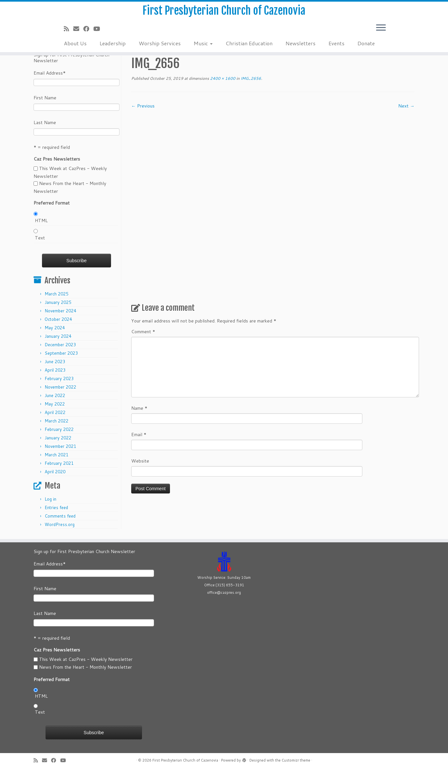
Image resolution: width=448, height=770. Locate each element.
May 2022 (55, 404)
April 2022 (55, 412)
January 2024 (58, 336)
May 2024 (55, 328)
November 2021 (60, 446)
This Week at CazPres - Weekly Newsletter (86, 659)
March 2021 (56, 455)
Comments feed (60, 516)
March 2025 (56, 294)
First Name (45, 97)
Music (203, 48)
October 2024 (58, 319)
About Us (75, 48)
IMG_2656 (250, 78)
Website (140, 461)
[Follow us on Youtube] (98, 33)
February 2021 (59, 463)
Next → (406, 106)
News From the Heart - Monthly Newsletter (85, 667)
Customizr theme (296, 760)
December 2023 (60, 345)
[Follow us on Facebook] (88, 33)
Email (139, 434)
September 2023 (61, 353)
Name (139, 408)
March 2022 (56, 421)
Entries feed (56, 507)
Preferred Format (52, 203)
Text (40, 238)
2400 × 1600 (222, 78)
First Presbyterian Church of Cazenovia (224, 13)
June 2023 (55, 361)
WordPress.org (60, 524)
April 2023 (55, 370)
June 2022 (55, 395)
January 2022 (58, 438)
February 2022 (59, 429)
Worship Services (160, 48)
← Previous (143, 106)
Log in (50, 499)
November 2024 (60, 311)
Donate (366, 48)
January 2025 (58, 302)
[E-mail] (78, 33)
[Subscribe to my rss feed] (68, 33)
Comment (143, 331)
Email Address (50, 73)
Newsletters (300, 48)
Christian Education (249, 48)
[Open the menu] (381, 33)
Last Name (45, 122)
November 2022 (60, 387)
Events (336, 48)
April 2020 (55, 472)
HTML (41, 220)
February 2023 (59, 378)
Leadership (113, 48)
